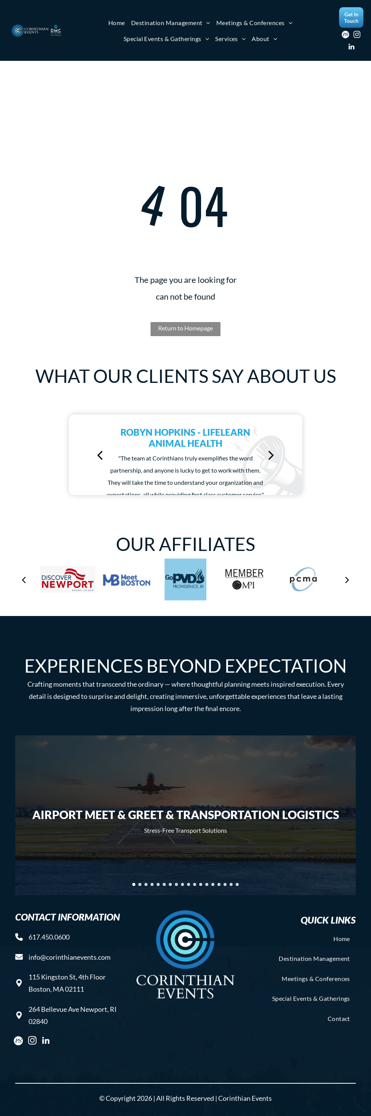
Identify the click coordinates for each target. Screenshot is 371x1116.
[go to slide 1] (133, 884)
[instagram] (357, 36)
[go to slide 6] (164, 884)
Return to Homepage (185, 328)
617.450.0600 (49, 937)
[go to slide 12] (200, 884)
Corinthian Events (245, 1098)
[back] (100, 454)
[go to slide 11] (194, 884)
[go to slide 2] (139, 884)
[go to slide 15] (218, 884)
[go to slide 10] (188, 884)
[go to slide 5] (158, 884)
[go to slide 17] (231, 884)
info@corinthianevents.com (70, 957)
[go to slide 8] (176, 884)
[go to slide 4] (152, 884)
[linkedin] (351, 48)
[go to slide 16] (225, 884)
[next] (271, 454)
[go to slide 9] (182, 884)
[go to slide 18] (237, 884)
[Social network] (346, 36)
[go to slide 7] (170, 884)
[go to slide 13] (206, 884)
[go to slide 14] (212, 884)
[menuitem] (116, 23)
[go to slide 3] (145, 884)
